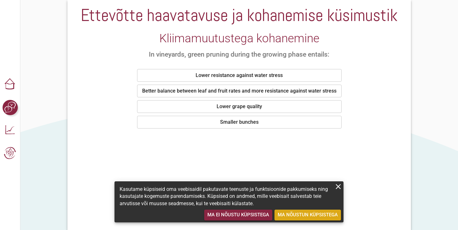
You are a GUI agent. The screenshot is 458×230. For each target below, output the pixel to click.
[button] (10, 84)
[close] (338, 186)
